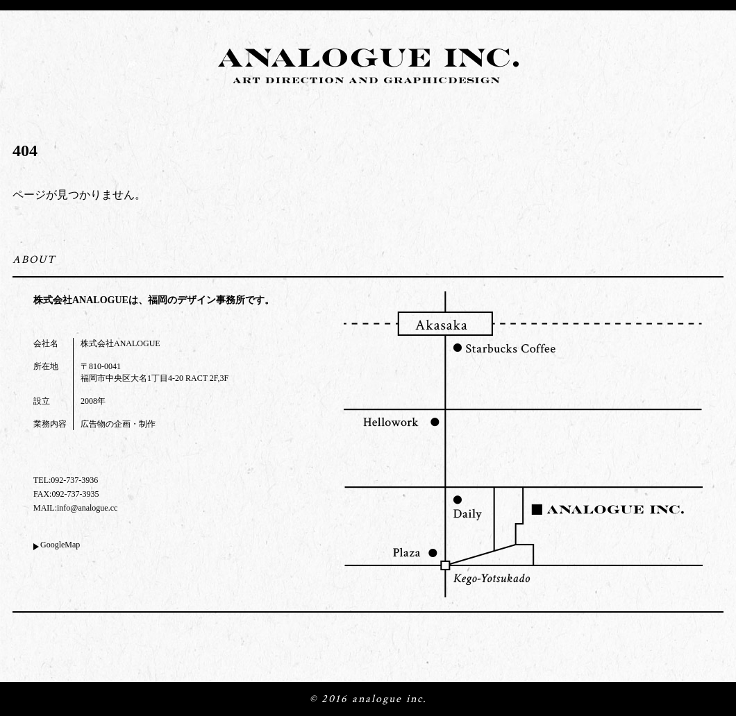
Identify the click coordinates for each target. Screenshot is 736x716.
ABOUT (34, 260)
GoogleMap (60, 544)
